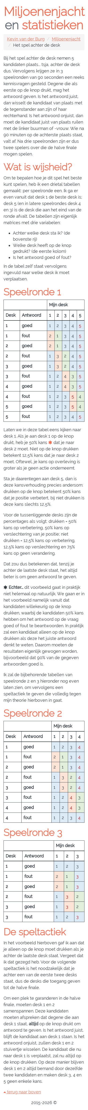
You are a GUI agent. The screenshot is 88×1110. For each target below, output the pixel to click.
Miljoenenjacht (66, 38)
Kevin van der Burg (26, 38)
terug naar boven (22, 1091)
